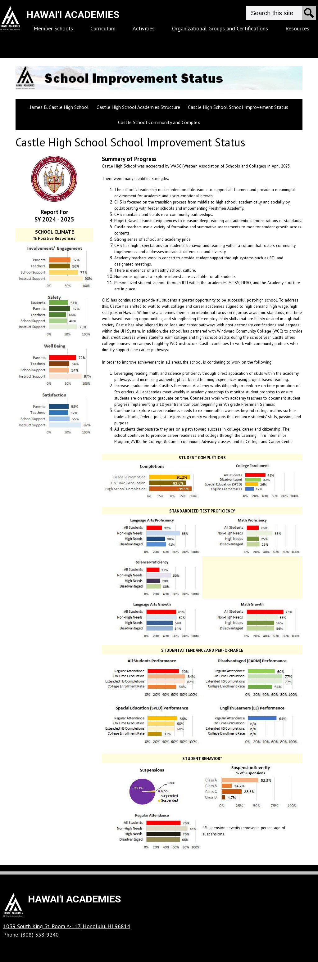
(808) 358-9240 (40, 934)
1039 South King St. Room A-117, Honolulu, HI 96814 (66, 926)
